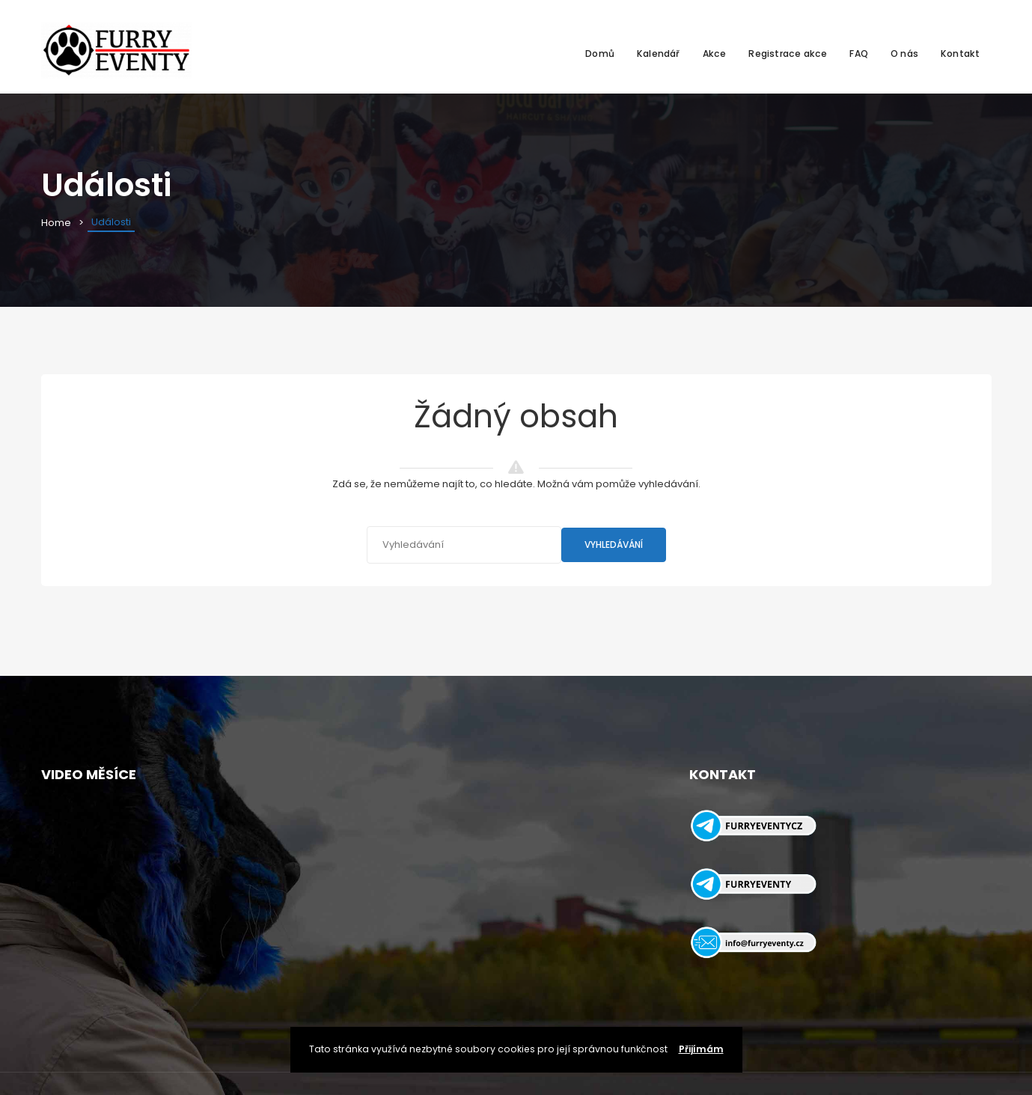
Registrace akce (787, 53)
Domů (599, 53)
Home (56, 223)
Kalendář (658, 53)
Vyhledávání (613, 544)
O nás (904, 53)
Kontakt (960, 53)
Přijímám (701, 1049)
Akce (715, 53)
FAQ (858, 53)
